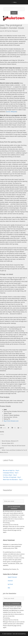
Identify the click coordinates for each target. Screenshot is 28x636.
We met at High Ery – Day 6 (11, 470)
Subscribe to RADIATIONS (12, 604)
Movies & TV (14, 441)
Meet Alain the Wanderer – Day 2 (12, 479)
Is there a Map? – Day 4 (10, 475)
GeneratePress (22, 633)
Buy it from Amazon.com (11, 421)
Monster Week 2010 (8, 443)
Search (14, 13)
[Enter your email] (13, 501)
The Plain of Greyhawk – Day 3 (12, 477)
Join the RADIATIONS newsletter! (14, 507)
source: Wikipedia (11, 111)
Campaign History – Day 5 (10, 473)
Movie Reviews (6, 441)
